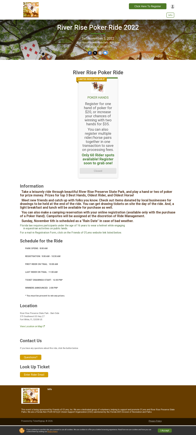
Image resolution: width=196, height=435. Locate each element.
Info (170, 15)
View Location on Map (32, 336)
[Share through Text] (105, 58)
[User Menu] (172, 6)
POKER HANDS (98, 107)
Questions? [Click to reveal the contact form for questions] (30, 366)
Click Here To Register (147, 6)
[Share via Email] (100, 58)
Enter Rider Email (34, 384)
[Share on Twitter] (95, 58)
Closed (98, 180)
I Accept (164, 430)
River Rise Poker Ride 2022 (98, 32)
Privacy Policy (52, 432)
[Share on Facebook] (90, 58)
